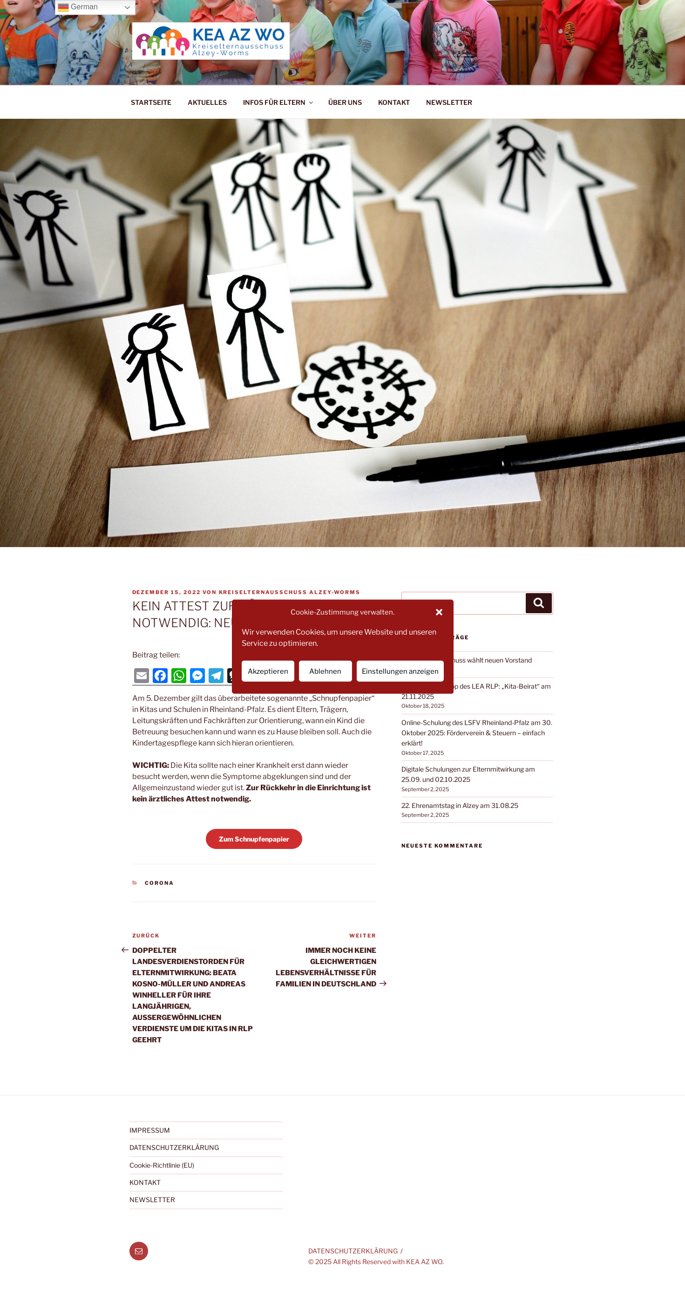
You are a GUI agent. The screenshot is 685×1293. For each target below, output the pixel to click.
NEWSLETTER (449, 102)
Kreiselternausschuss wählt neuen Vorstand (466, 660)
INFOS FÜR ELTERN (278, 102)
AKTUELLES (207, 102)
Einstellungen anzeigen (400, 671)
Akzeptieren (268, 671)
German (78, 7)
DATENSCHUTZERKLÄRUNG (174, 1147)
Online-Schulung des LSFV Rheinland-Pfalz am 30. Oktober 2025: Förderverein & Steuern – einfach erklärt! (476, 732)
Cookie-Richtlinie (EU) (161, 1165)
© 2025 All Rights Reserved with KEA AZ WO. (376, 1262)
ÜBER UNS (345, 102)
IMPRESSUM (149, 1130)
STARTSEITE (151, 102)
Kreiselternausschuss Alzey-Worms (290, 592)
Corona (159, 883)
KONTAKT (394, 102)
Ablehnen (325, 671)
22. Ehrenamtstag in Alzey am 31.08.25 (459, 805)
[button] (439, 612)
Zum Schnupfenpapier (254, 839)
